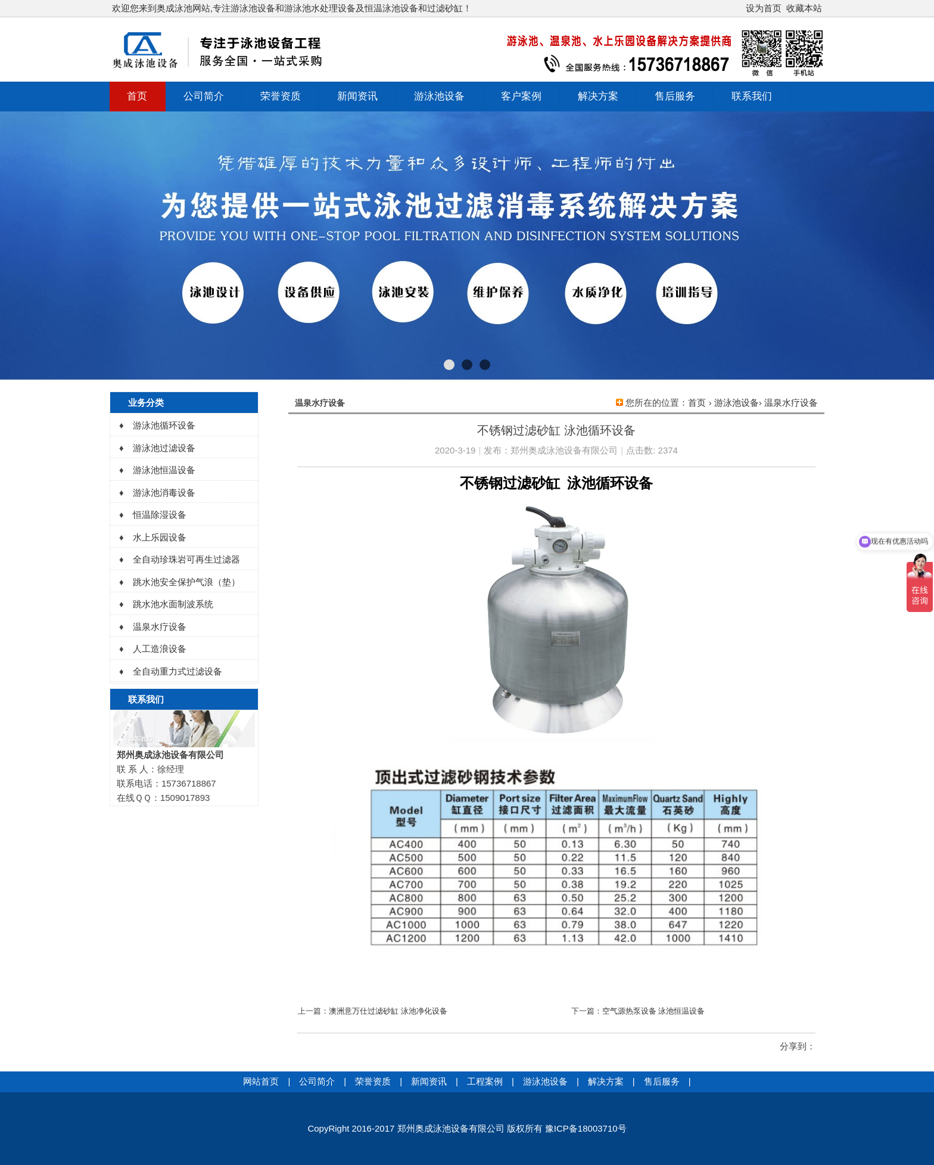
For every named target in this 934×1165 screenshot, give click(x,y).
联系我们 (751, 96)
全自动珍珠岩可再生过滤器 (186, 559)
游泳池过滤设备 (164, 448)
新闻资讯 (357, 96)
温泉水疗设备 (791, 402)
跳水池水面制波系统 (173, 604)
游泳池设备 (439, 96)
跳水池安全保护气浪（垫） (186, 582)
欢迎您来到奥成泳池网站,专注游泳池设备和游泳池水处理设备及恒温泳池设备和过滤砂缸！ (292, 8)
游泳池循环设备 (164, 425)
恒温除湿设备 (159, 515)
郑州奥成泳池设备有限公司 (564, 450)
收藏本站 (804, 8)
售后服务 (675, 96)
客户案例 (521, 96)
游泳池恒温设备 (164, 470)
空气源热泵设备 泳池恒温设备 (653, 1010)
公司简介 (203, 96)
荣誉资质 (280, 96)
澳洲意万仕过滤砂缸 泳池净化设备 (388, 1010)
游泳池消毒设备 (164, 492)
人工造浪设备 (159, 649)
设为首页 (764, 8)
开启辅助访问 (740, 8)
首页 (137, 96)
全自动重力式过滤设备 (177, 671)
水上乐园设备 (159, 537)
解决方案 (598, 96)
